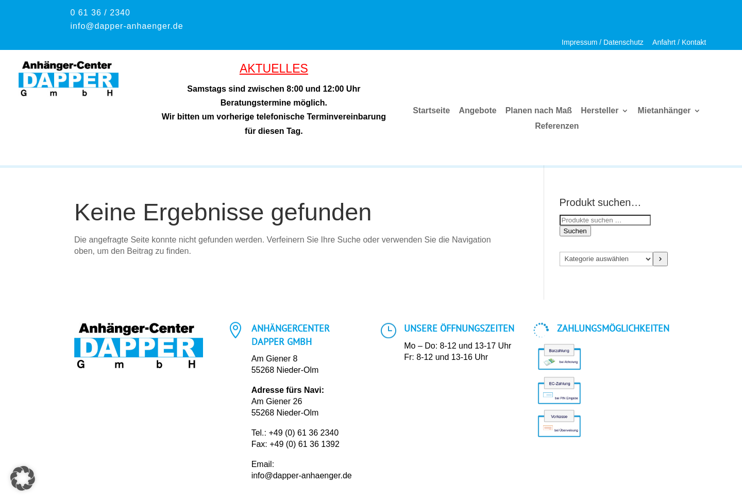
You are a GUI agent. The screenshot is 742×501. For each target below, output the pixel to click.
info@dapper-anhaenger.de (301, 475)
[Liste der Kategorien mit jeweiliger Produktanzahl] (606, 259)
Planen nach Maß (538, 111)
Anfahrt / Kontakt (679, 42)
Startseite (431, 111)
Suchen (575, 231)
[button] (22, 478)
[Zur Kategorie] (660, 259)
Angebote (478, 111)
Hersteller (599, 111)
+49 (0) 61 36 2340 (303, 432)
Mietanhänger (663, 111)
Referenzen (557, 126)
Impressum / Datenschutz (603, 42)
